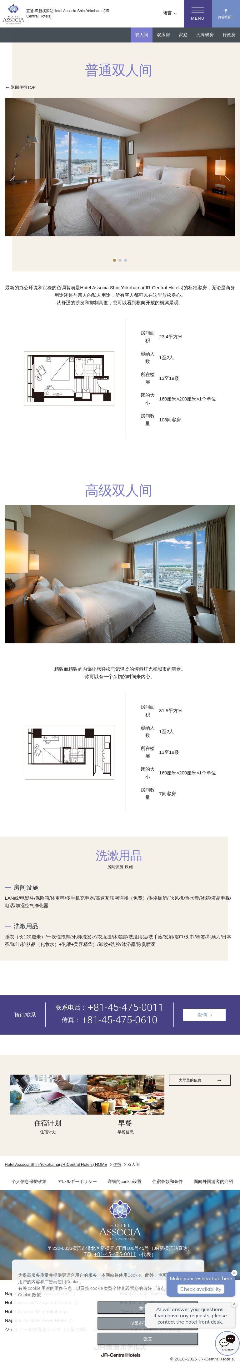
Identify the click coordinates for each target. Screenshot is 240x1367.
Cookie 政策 (29, 1294)
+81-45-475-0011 (126, 1007)
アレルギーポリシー (77, 1181)
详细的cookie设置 (125, 1181)
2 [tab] (120, 260)
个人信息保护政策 (29, 1181)
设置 (147, 1338)
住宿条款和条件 (167, 1181)
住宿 (117, 1164)
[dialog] (108, 1305)
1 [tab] (114, 260)
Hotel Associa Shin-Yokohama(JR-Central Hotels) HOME (56, 1164)
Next (215, 181)
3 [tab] (125, 260)
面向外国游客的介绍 (213, 1181)
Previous (24, 181)
